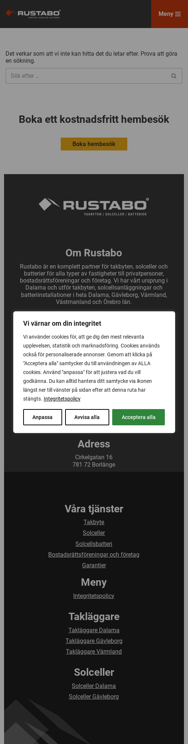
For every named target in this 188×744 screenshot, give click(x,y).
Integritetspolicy (62, 399)
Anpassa (42, 417)
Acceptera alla (139, 417)
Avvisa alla (87, 417)
